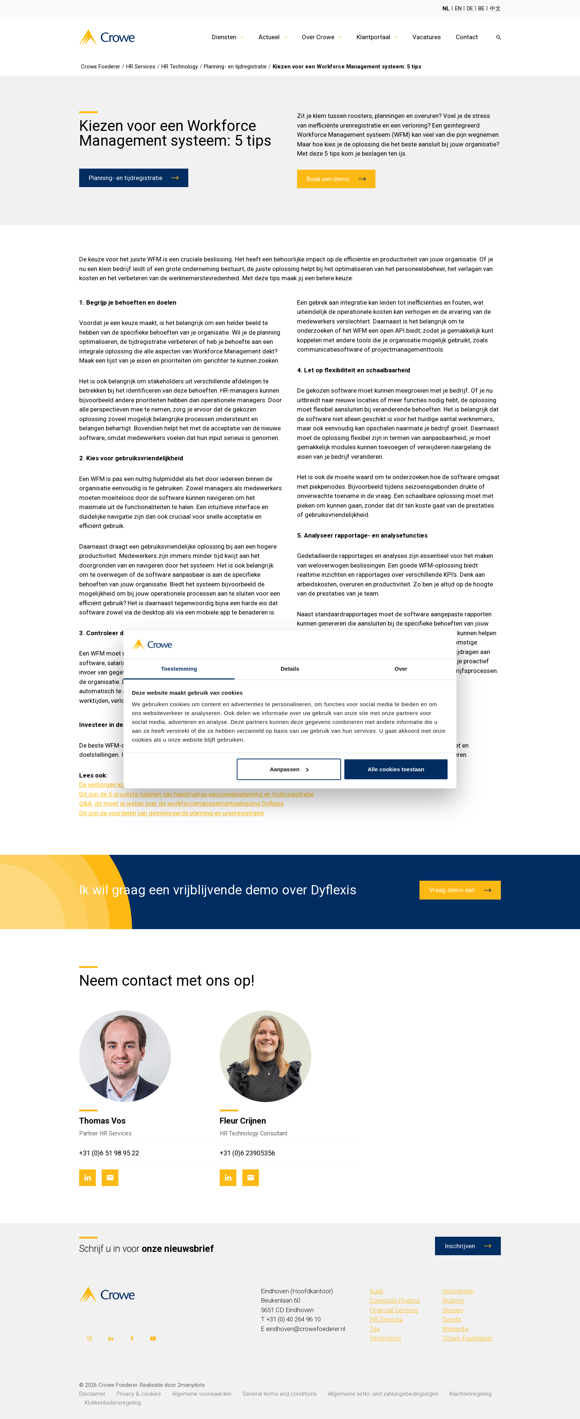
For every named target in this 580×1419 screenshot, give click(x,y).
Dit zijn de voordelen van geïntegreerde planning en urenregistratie (171, 813)
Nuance (453, 1300)
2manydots (191, 1385)
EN (458, 8)
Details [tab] (290, 669)
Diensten (224, 37)
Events (451, 1319)
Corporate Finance (395, 1300)
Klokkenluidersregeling (113, 1402)
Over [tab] (401, 669)
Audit (377, 1291)
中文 (495, 8)
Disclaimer (92, 1394)
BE (481, 8)
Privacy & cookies (139, 1394)
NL (446, 8)
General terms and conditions (280, 1394)
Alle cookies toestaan (396, 769)
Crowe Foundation (467, 1338)
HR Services (386, 1319)
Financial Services (394, 1310)
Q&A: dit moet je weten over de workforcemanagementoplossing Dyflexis (181, 803)
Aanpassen (289, 769)
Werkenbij (455, 1328)
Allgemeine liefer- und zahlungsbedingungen (383, 1394)
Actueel (269, 37)
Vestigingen (458, 1291)
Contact (467, 37)
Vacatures (426, 37)
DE (470, 8)
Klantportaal (373, 37)
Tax (375, 1328)
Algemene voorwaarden (202, 1394)
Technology (385, 1338)
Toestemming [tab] (179, 669)
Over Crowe (318, 37)
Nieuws (452, 1310)
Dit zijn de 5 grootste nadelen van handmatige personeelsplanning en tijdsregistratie (196, 794)
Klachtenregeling (470, 1394)
